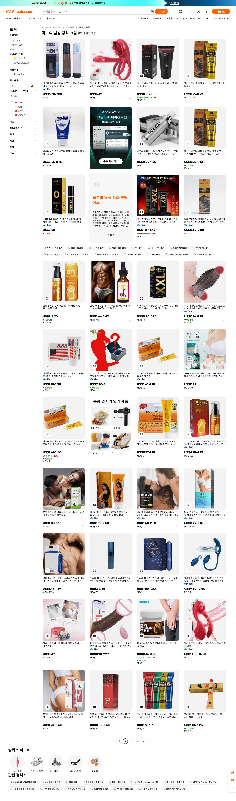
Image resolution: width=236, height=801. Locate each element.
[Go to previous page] (119, 741)
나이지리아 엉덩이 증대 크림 (23, 782)
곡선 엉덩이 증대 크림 (174, 782)
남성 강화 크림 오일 (51, 782)
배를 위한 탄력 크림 (147, 789)
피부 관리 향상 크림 (49, 789)
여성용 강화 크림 (117, 248)
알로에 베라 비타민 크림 (174, 789)
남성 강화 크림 (75, 248)
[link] (232, 772)
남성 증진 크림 (51, 254)
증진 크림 (136, 248)
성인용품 (70, 27)
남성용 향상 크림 (156, 248)
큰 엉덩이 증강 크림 (203, 254)
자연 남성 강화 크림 (53, 248)
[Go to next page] (149, 741)
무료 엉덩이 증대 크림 (93, 782)
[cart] (190, 12)
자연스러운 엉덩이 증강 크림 (203, 782)
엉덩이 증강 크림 (200, 248)
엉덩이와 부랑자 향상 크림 (106, 254)
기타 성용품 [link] (84, 27)
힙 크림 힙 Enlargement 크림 (144, 782)
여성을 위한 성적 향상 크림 (22, 789)
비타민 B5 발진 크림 (123, 789)
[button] (152, 11)
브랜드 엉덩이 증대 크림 (176, 254)
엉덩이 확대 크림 (178, 248)
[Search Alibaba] (95, 11)
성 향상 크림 (153, 254)
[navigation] (23, 384)
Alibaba (45, 27)
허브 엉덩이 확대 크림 (75, 789)
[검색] (161, 11)
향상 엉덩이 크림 (99, 789)
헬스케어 (57, 27)
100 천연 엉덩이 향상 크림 (76, 254)
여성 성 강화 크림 (132, 254)
